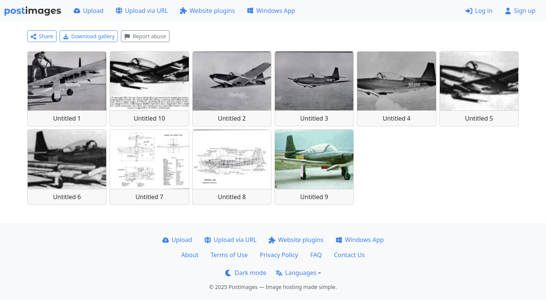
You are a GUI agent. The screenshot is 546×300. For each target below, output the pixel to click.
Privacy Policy (279, 255)
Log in (479, 10)
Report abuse (145, 36)
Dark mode (245, 273)
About (189, 255)
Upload (89, 10)
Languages (296, 273)
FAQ (316, 255)
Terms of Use (229, 255)
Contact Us (349, 255)
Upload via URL (142, 10)
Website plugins (207, 10)
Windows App (271, 10)
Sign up (520, 10)
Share (42, 36)
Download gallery (89, 36)
